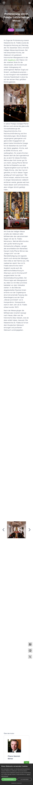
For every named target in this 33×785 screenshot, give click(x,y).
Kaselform (12, 60)
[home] (4, 2)
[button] (29, 2)
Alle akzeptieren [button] (8, 779)
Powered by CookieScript (16, 783)
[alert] (16, 774)
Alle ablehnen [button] (25, 779)
